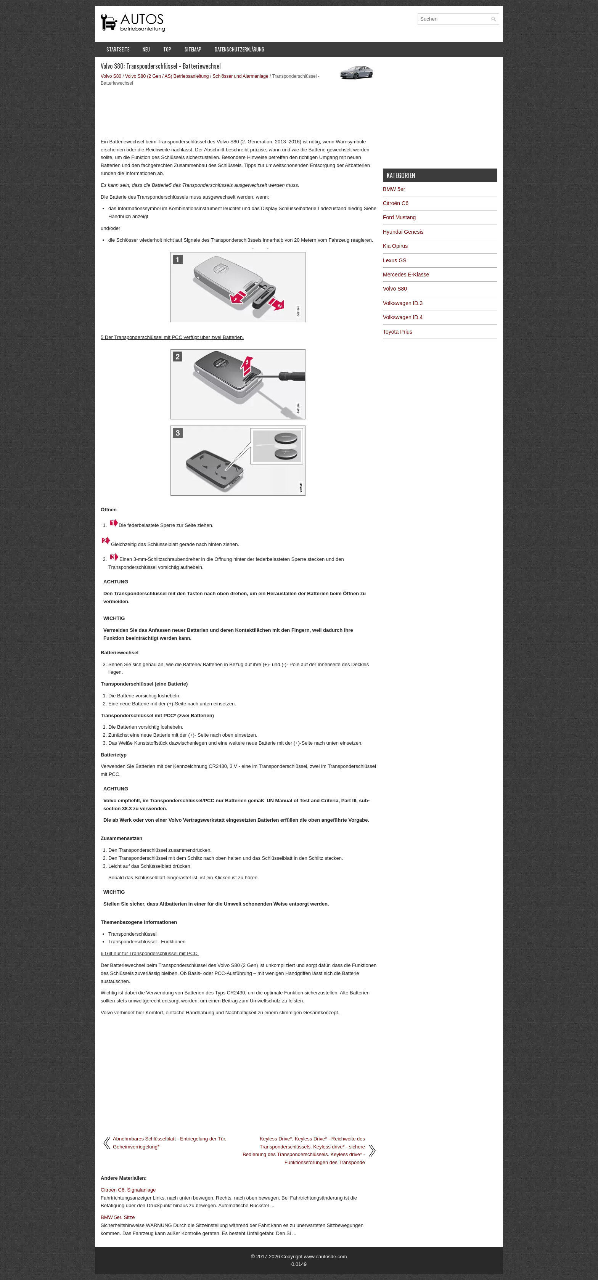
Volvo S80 (111, 76)
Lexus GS (394, 260)
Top (167, 49)
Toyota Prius (397, 332)
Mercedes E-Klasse (406, 274)
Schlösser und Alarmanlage (240, 76)
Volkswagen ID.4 (403, 317)
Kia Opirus (395, 246)
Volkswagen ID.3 (403, 303)
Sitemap (193, 49)
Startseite (117, 49)
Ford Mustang (399, 217)
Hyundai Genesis (403, 232)
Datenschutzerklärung (239, 49)
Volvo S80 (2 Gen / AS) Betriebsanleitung (167, 76)
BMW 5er (394, 189)
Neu (146, 49)
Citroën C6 (395, 203)
